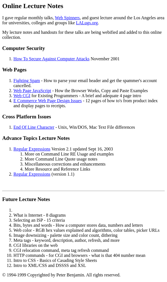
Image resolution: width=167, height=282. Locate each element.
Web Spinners (67, 17)
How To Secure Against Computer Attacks (51, 58)
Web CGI (21, 95)
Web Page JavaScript (32, 90)
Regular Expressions (31, 149)
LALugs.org (87, 22)
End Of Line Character (33, 127)
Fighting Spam (26, 80)
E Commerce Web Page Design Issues (47, 100)
